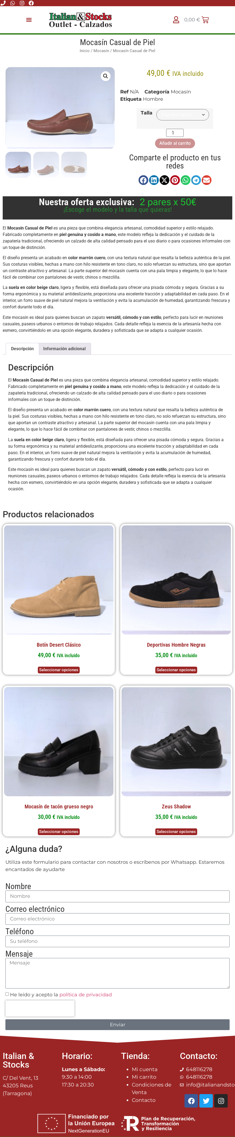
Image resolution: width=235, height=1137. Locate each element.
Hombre (153, 99)
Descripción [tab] (22, 348)
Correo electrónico (35, 909)
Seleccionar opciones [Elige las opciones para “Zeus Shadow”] (176, 831)
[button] (29, 19)
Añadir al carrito (175, 143)
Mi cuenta (144, 1069)
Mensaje (19, 953)
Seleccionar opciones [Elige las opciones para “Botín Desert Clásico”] (58, 669)
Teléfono (19, 931)
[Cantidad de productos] (175, 133)
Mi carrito (144, 1076)
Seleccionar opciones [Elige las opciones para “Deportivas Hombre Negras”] (176, 669)
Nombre (18, 886)
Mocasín (101, 50)
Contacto (144, 1099)
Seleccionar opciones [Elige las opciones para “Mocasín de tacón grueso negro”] (58, 831)
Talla (146, 112)
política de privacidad (85, 994)
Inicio (85, 50)
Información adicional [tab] (64, 348)
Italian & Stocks (18, 1059)
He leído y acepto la (61, 994)
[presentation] (40, 1008)
